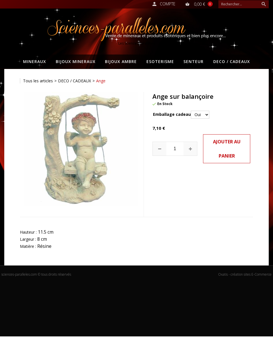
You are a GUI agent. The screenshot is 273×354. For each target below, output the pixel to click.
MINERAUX (34, 61)
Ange (101, 80)
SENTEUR (193, 61)
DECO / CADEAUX (231, 61)
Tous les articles (38, 80)
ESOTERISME (160, 61)
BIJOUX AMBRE (121, 61)
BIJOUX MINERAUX (76, 61)
